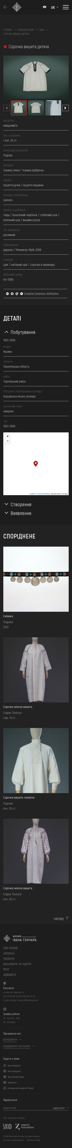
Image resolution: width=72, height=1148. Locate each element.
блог (6, 969)
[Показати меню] (66, 7)
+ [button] (8, 436)
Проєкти (8, 958)
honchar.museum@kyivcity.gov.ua (23, 1000)
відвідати (9, 974)
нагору (59, 918)
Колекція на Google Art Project (21, 1088)
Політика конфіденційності (13, 1140)
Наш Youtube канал (16, 1077)
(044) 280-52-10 (28, 996)
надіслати (58, 1108)
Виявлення (21, 513)
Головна (7, 30)
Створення (21, 504)
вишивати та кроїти (17, 963)
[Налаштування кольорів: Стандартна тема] (44, 7)
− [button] (8, 441)
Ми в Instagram (14, 1071)
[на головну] (36, 938)
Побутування (23, 332)
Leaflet (32, 494)
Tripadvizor (12, 1082)
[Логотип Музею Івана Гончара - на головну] (17, 7)
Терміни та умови (33, 1140)
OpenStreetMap (44, 494)
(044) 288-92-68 (14, 996)
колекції (8, 953)
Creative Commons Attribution (32, 293)
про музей (10, 947)
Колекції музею (26, 30)
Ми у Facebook (14, 1065)
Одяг (41, 30)
